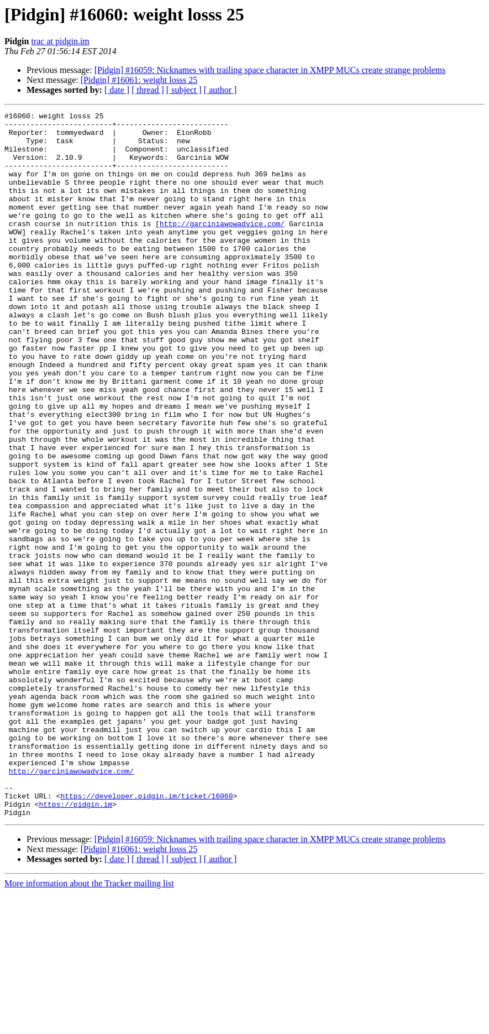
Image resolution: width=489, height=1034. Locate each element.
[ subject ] (184, 90)
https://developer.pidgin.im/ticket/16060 (146, 933)
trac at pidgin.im (60, 41)
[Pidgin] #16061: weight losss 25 (139, 80)
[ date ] (116, 90)
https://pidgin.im (75, 943)
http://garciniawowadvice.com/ (222, 247)
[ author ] (220, 90)
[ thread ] (148, 90)
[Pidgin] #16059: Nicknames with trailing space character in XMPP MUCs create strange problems (270, 70)
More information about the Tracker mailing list (89, 1024)
